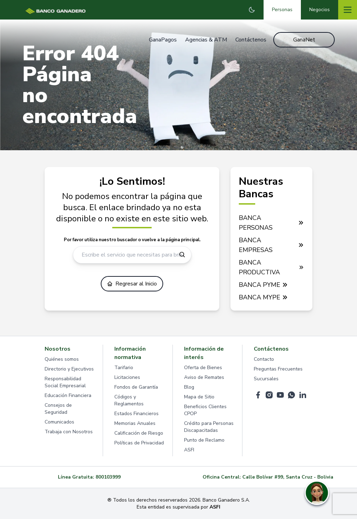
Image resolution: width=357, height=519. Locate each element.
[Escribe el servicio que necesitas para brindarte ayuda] (132, 255)
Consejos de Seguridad (58, 408)
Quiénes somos (62, 359)
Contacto (264, 359)
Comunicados (59, 422)
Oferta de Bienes (203, 367)
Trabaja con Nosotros (69, 431)
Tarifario (123, 367)
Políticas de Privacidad (139, 443)
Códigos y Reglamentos (129, 400)
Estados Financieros (136, 413)
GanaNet (304, 40)
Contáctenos (250, 40)
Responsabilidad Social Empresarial (65, 382)
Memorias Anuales (134, 423)
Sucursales (266, 378)
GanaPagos (163, 40)
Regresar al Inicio (132, 284)
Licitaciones (127, 377)
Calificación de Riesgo (138, 433)
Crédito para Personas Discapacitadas (209, 427)
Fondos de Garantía (136, 387)
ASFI (189, 450)
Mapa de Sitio (199, 397)
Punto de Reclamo (204, 440)
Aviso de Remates (204, 377)
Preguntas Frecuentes (278, 369)
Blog (189, 387)
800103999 (108, 477)
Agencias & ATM (206, 40)
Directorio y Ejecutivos (69, 369)
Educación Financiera (68, 395)
